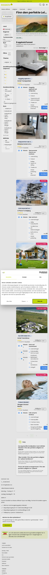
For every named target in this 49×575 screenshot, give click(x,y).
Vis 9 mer (5, 131)
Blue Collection (5, 561)
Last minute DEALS (6, 541)
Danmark (22, 5)
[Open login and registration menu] (44, 2)
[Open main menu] (47, 2)
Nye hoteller (4, 548)
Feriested (4, 557)
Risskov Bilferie (6, 5)
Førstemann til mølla (7, 543)
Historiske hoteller (6, 554)
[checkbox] (5, 67)
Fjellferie (4, 566)
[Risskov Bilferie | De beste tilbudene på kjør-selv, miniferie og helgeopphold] (7, 2)
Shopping (4, 568)
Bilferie (3, 570)
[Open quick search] (40, 2)
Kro (2, 550)
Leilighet (14, 5)
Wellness (4, 559)
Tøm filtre (9, 49)
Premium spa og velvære (8, 552)
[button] (10, 58)
